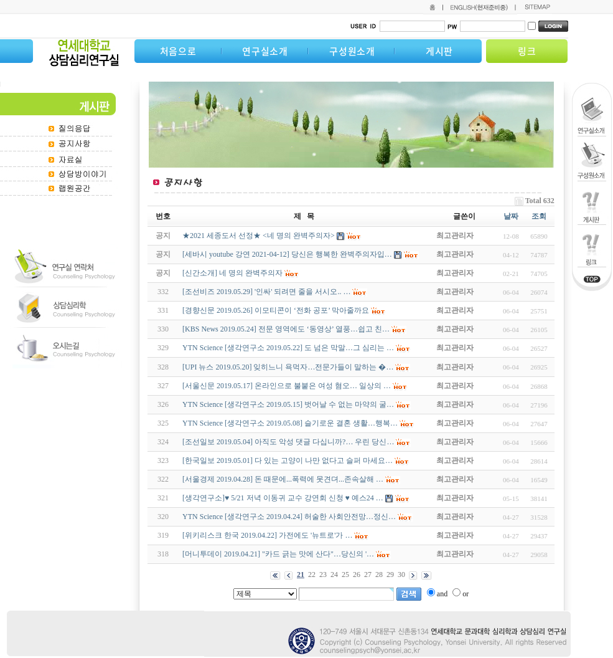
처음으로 (178, 51)
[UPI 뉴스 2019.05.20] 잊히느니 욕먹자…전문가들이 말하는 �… (287, 367)
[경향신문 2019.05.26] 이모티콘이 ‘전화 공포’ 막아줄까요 (275, 310)
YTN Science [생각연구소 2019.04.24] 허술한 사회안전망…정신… (289, 516)
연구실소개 (265, 51)
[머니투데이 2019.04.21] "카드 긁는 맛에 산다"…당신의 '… (278, 554)
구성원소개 (352, 51)
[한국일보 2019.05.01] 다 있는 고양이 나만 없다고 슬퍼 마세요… (287, 460)
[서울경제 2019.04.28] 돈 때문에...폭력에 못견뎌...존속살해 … (282, 479)
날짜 (510, 216)
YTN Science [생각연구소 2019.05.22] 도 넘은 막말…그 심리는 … (288, 347)
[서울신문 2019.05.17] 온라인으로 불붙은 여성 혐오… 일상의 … (286, 385)
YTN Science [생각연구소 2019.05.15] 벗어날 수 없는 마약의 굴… (288, 404)
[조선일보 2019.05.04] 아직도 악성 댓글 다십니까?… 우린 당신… (288, 441)
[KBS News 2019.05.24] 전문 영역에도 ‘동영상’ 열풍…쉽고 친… (286, 329)
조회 (538, 216)
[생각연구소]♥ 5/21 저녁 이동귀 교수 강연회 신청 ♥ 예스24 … (282, 497)
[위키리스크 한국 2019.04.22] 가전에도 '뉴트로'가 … (267, 535)
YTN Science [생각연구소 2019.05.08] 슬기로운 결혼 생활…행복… (290, 423)
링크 (527, 51)
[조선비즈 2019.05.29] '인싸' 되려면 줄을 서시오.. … (266, 291)
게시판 (439, 51)
